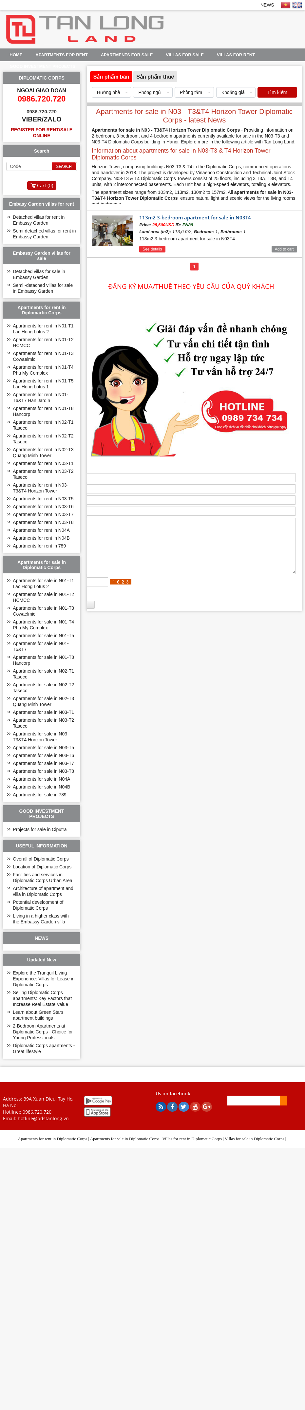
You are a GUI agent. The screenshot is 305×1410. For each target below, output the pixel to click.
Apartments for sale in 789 (39, 794)
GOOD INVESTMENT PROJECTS (42, 66)
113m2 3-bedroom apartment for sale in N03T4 (195, 217)
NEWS (267, 5)
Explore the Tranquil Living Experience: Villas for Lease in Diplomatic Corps (43, 978)
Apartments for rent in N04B (41, 538)
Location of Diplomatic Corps (42, 866)
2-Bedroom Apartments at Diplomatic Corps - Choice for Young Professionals (43, 1031)
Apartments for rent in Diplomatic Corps (52, 1138)
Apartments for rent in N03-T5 (43, 498)
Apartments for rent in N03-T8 (43, 522)
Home (16, 54)
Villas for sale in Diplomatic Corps (254, 1138)
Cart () (45, 185)
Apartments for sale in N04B (41, 786)
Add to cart (284, 249)
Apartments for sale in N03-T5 (43, 747)
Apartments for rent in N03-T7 (43, 514)
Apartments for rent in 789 (39, 545)
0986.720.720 (37, 1112)
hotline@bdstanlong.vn (43, 1118)
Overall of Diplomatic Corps (40, 859)
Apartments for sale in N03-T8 (43, 771)
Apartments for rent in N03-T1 (43, 463)
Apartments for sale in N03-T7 (43, 763)
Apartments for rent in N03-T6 (43, 506)
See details (152, 249)
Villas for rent (236, 54)
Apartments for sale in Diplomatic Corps (125, 1138)
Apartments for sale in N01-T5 (43, 635)
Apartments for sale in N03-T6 (43, 755)
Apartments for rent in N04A (41, 530)
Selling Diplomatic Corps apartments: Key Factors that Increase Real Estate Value (42, 998)
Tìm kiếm (277, 92)
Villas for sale (185, 54)
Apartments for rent (61, 54)
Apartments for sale (127, 54)
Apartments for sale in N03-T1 (43, 712)
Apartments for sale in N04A (41, 779)
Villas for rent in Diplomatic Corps (192, 1138)
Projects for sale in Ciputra (40, 829)
